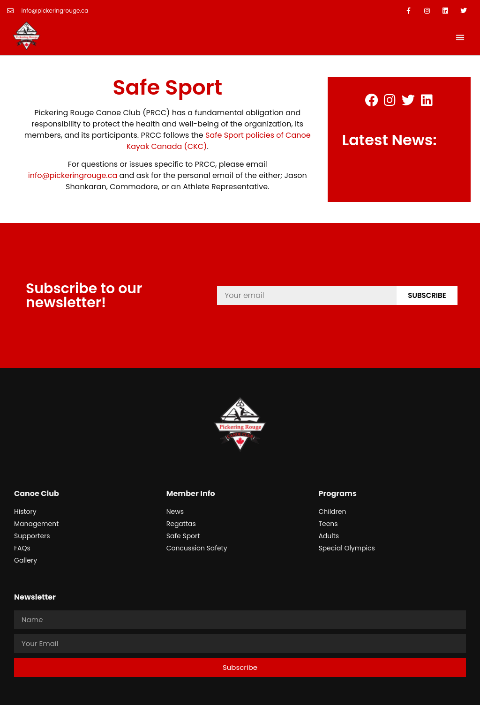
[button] (460, 37)
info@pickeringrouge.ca (73, 175)
